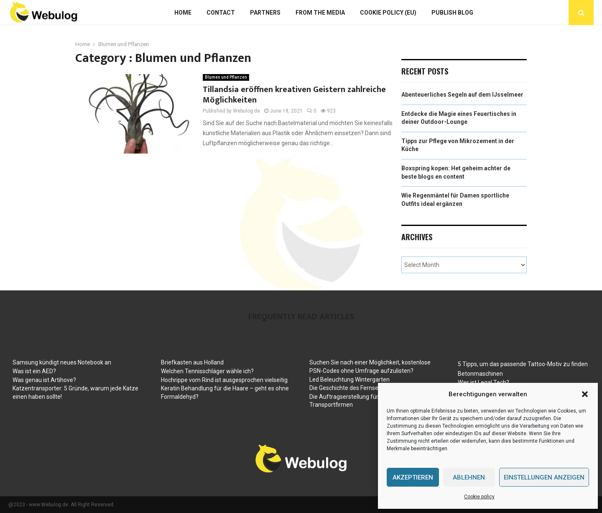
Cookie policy (479, 497)
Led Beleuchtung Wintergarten (349, 379)
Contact (221, 12)
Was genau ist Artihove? (44, 380)
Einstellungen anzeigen (544, 477)
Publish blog (452, 12)
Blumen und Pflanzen (226, 77)
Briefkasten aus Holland (192, 362)
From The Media (320, 12)
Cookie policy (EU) (388, 12)
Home (182, 12)
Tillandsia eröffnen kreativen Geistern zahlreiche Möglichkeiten (294, 94)
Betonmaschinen (480, 373)
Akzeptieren (413, 477)
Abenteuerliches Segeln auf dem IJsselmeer (462, 94)
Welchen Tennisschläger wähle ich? (207, 371)
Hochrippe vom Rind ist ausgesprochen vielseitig (224, 380)
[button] (585, 394)
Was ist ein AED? (34, 371)
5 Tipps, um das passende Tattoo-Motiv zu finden (523, 364)
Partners (265, 12)
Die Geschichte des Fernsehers (349, 388)
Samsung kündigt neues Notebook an (62, 362)
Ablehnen (469, 477)
